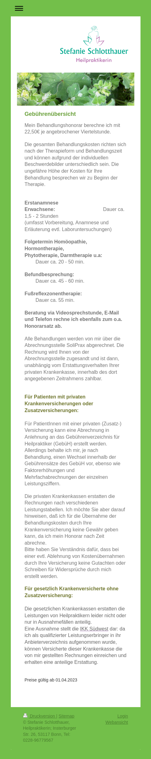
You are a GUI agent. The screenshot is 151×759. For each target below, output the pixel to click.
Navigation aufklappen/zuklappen (75, 8)
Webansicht (117, 722)
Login (122, 716)
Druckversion (39, 716)
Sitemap (66, 716)
